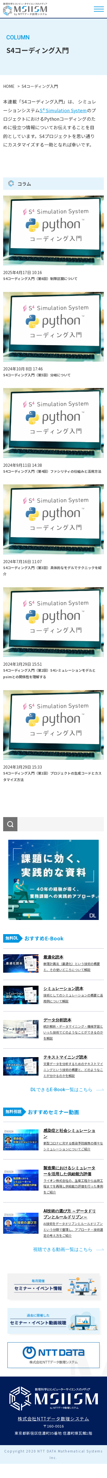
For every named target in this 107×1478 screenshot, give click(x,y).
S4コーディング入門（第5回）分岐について (37, 374)
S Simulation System (63, 110)
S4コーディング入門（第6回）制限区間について (40, 278)
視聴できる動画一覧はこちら (62, 1249)
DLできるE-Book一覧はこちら (61, 1089)
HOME (9, 86)
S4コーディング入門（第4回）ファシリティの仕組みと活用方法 (52, 471)
